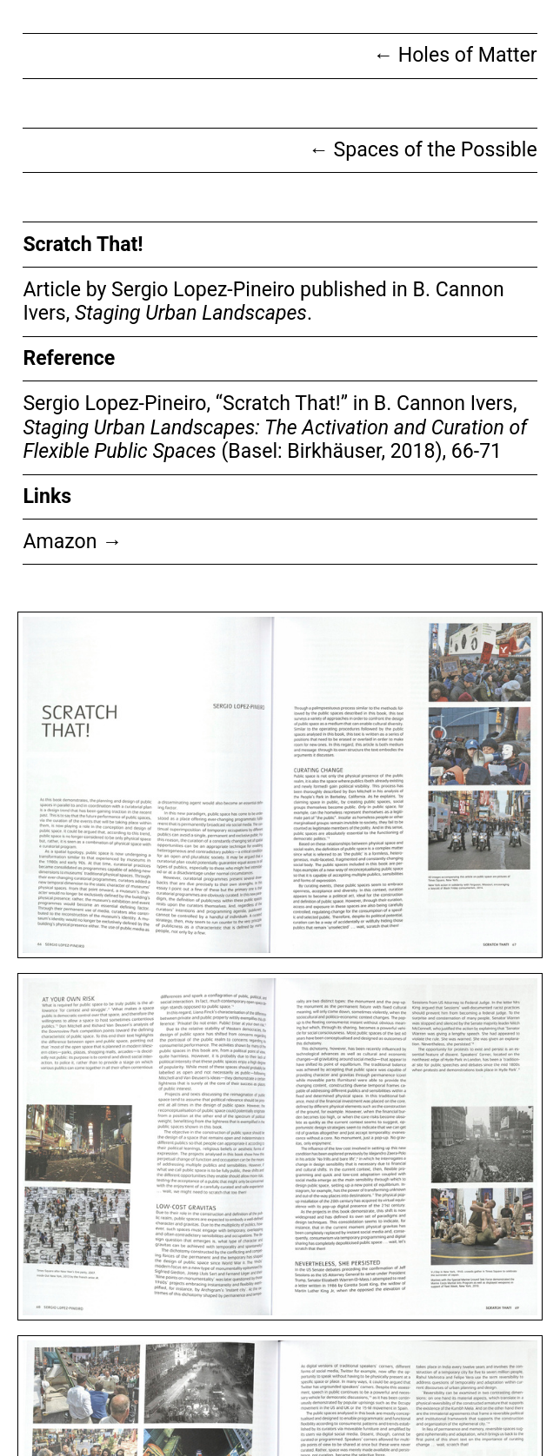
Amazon (72, 541)
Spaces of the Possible (423, 150)
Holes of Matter (455, 55)
